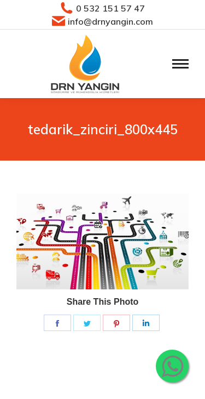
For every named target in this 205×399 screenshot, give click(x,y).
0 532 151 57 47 (102, 8)
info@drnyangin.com (103, 21)
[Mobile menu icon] (180, 64)
